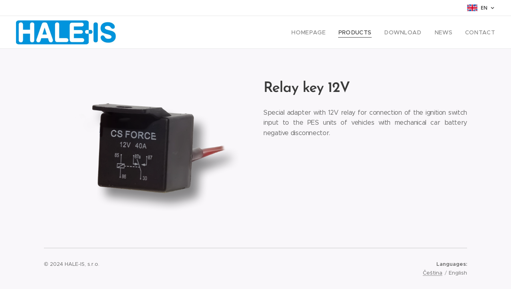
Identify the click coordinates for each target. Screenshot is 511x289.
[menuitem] (323, 32)
